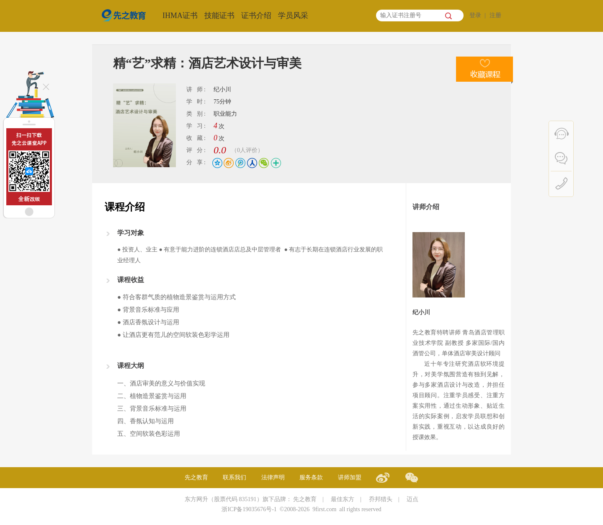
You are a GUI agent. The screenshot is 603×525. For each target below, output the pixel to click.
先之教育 (196, 477)
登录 (475, 15)
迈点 (412, 499)
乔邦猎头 (380, 499)
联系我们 (234, 477)
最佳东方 (342, 499)
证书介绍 (256, 15)
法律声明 (273, 477)
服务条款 (311, 477)
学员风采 (293, 15)
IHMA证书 (180, 15)
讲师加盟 (349, 477)
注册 (495, 15)
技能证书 (219, 15)
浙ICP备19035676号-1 (249, 509)
